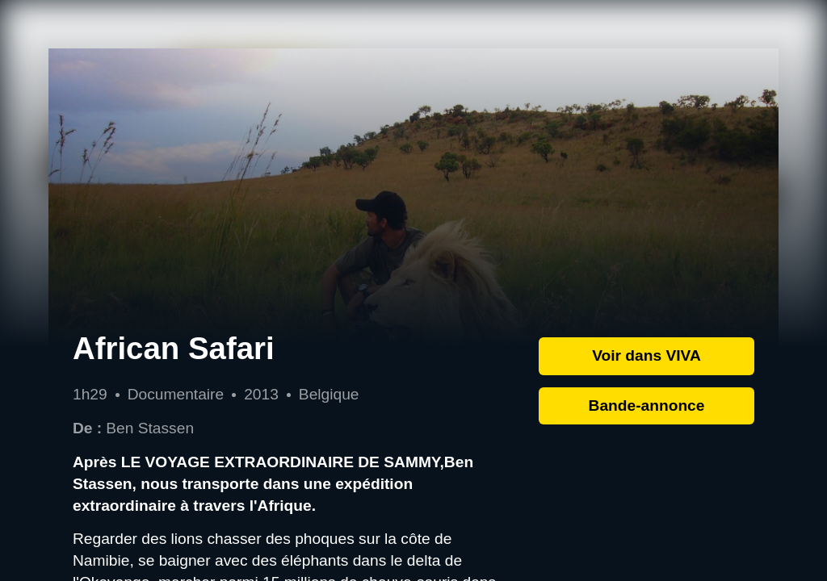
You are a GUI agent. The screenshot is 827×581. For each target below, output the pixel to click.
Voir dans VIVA (646, 355)
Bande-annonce (647, 405)
